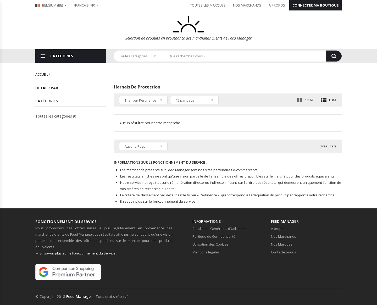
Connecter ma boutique (315, 5)
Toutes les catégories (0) (56, 116)
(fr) (84, 5)
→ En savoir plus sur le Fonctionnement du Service (75, 253)
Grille (305, 100)
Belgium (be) (49, 5)
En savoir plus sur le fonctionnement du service (157, 201)
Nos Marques (281, 244)
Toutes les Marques (208, 5)
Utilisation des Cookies (210, 244)
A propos (277, 5)
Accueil (41, 74)
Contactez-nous (283, 252)
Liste (328, 100)
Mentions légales (206, 252)
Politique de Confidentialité (213, 236)
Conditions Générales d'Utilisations (220, 228)
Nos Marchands (247, 5)
